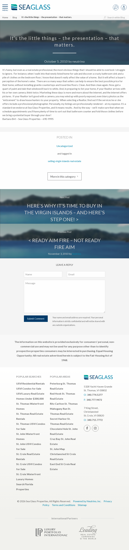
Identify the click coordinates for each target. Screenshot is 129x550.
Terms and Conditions (63, 504)
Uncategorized (64, 145)
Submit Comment (35, 318)
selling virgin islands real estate (64, 161)
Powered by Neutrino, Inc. (87, 501)
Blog (15, 17)
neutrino (78, 61)
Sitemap (82, 504)
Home (5, 17)
